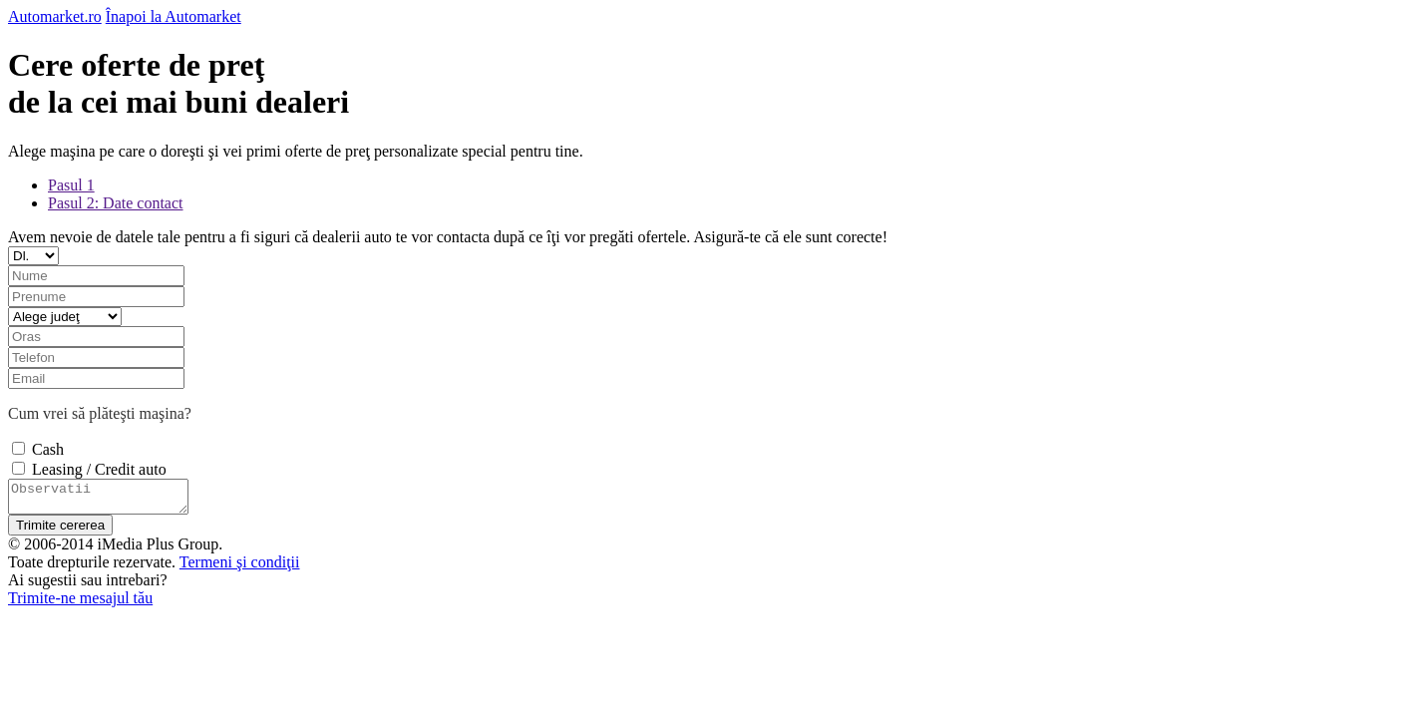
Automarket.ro (55, 16)
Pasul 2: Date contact (115, 202)
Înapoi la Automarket (173, 16)
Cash (48, 449)
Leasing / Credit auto (99, 469)
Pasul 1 (71, 185)
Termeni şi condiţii (239, 567)
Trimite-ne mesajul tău (80, 603)
